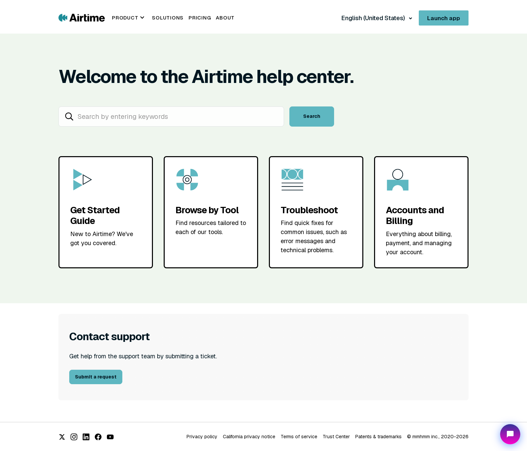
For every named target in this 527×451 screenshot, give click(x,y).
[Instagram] (74, 437)
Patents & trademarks (378, 437)
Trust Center (336, 437)
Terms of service (299, 437)
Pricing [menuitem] (200, 17)
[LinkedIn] (86, 437)
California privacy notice (249, 437)
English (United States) (373, 18)
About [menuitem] (225, 17)
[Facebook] (98, 437)
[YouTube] (110, 437)
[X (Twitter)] (61, 437)
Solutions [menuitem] (168, 17)
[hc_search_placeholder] (171, 116)
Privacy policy (202, 437)
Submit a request (96, 377)
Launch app (443, 18)
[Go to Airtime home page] (81, 17)
